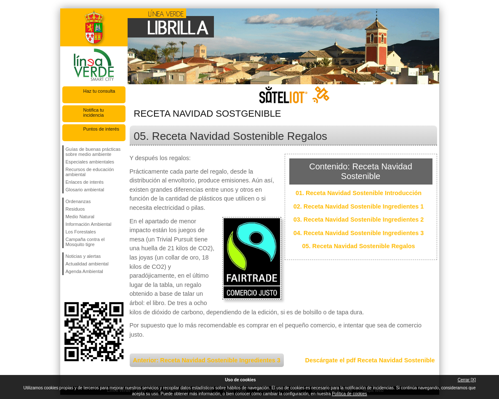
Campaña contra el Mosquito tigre (85, 242)
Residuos (75, 209)
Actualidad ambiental (87, 263)
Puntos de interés (101, 128)
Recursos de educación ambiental (90, 172)
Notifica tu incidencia (93, 112)
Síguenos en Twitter (81, 289)
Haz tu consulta (99, 91)
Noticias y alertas (83, 256)
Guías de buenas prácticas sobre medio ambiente (93, 152)
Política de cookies (349, 393)
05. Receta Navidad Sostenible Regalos (358, 246)
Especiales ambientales (90, 161)
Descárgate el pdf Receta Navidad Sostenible (370, 360)
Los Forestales (81, 231)
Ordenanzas (78, 201)
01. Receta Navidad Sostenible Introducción (359, 193)
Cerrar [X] (467, 380)
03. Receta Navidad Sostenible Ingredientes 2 (359, 219)
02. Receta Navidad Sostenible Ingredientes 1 (359, 206)
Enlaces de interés (85, 182)
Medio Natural (80, 216)
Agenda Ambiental (84, 271)
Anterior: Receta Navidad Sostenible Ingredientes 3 (206, 360)
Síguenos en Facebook (67, 289)
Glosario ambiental (85, 189)
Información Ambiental (89, 224)
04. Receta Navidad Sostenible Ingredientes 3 (359, 233)
